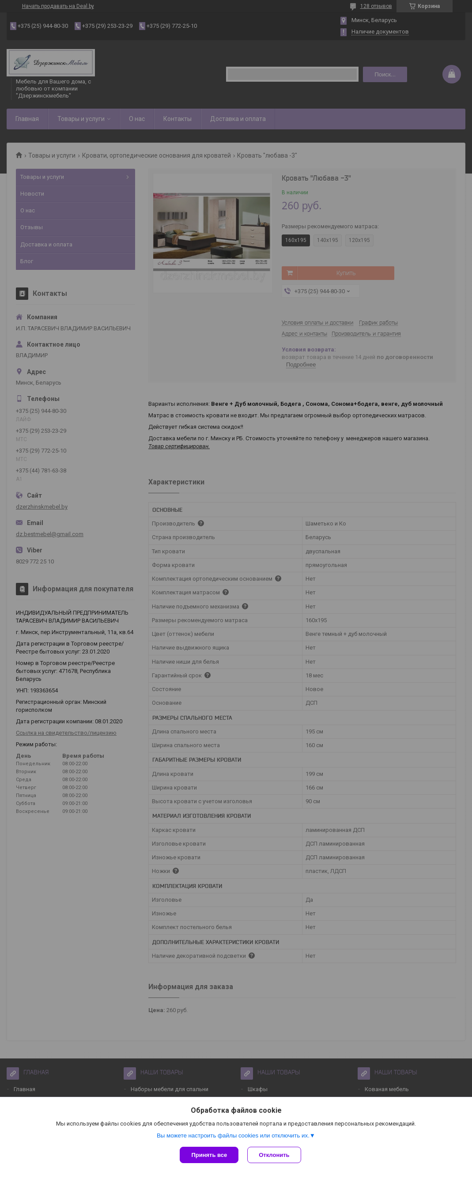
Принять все (209, 1155)
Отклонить (274, 1155)
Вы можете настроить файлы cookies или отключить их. (233, 1135)
